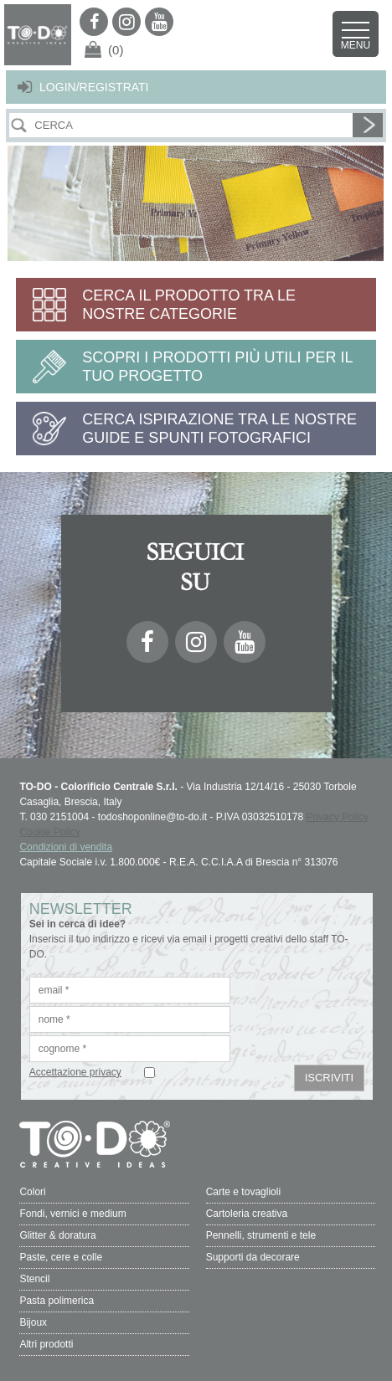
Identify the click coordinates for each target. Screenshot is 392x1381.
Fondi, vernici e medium (72, 1213)
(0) (115, 50)
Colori (32, 1192)
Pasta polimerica (56, 1301)
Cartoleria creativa (246, 1213)
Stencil (34, 1279)
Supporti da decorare (253, 1257)
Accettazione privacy (75, 1072)
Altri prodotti (46, 1344)
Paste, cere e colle (60, 1257)
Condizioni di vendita (65, 847)
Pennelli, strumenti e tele (261, 1235)
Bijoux (33, 1322)
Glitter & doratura (57, 1235)
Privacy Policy (337, 817)
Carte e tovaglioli (243, 1192)
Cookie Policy (49, 832)
